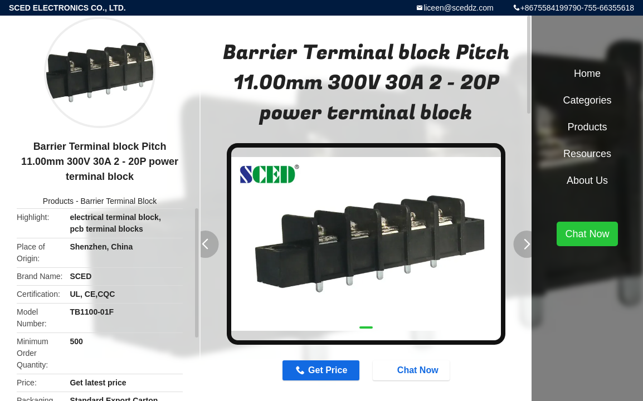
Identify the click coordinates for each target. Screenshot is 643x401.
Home (587, 73)
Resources (587, 153)
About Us (587, 180)
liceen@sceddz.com (458, 7)
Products (58, 201)
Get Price (327, 370)
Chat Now (412, 369)
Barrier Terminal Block (119, 201)
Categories (587, 100)
